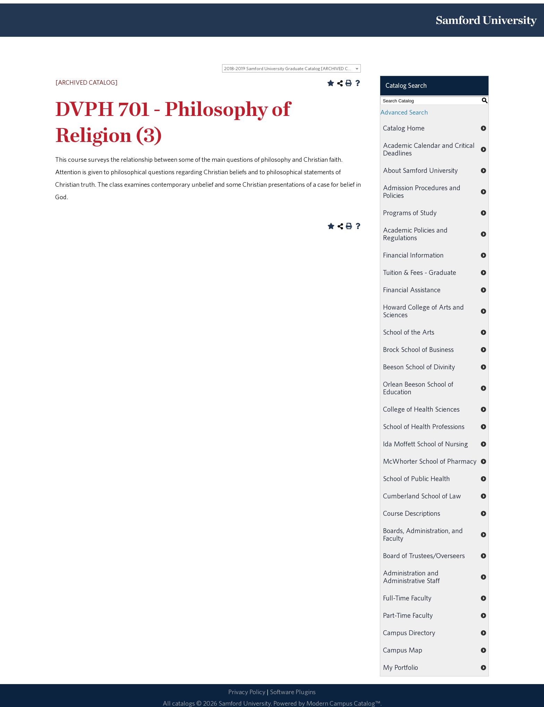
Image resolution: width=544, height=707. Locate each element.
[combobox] (291, 68)
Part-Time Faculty (408, 615)
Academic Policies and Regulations (415, 234)
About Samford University (420, 170)
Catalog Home (404, 128)
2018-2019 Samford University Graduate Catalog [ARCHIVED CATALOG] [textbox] (292, 68)
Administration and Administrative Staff (411, 576)
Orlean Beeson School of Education (418, 388)
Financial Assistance (412, 290)
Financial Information (413, 255)
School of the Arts (408, 332)
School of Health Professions (424, 426)
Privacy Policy (246, 692)
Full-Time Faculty (407, 598)
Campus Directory (409, 633)
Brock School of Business (418, 349)
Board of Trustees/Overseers (424, 555)
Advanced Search (404, 112)
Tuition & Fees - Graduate (419, 272)
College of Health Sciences (421, 409)
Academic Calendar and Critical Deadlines (429, 149)
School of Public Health (416, 478)
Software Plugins (293, 692)
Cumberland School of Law (422, 496)
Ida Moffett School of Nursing (425, 444)
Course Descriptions (411, 513)
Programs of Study (410, 213)
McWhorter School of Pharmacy (430, 461)
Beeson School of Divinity (419, 367)
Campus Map (402, 650)
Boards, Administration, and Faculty (423, 534)
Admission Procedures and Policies (421, 191)
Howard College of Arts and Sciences (423, 311)
